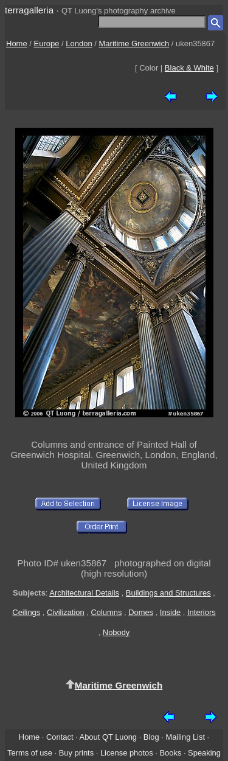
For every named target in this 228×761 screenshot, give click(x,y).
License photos (126, 752)
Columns (106, 612)
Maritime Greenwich (134, 43)
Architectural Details (84, 592)
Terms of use (29, 752)
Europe (47, 43)
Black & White (189, 67)
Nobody (116, 632)
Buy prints (76, 752)
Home (16, 43)
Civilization (66, 612)
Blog (151, 737)
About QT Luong (108, 737)
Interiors (201, 612)
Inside (170, 612)
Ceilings (26, 612)
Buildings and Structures (168, 592)
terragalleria (29, 10)
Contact (59, 737)
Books (170, 752)
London (79, 43)
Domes (140, 612)
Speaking (204, 752)
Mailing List (185, 737)
